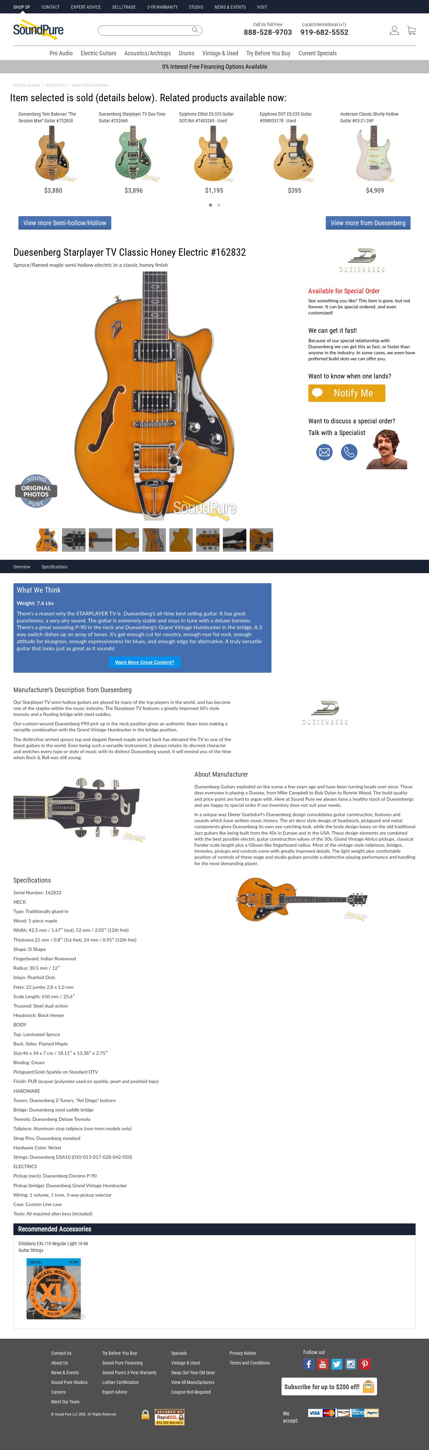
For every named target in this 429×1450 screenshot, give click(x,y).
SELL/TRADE (124, 7)
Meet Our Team (65, 1401)
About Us (59, 1363)
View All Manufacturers (192, 1382)
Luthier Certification (120, 1382)
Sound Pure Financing (122, 1363)
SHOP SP (21, 7)
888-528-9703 (268, 32)
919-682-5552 (324, 32)
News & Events (65, 1372)
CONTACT (51, 7)
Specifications (54, 566)
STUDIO (196, 7)
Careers (58, 1392)
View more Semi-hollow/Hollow (64, 223)
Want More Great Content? (145, 662)
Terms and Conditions (250, 1363)
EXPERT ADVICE (86, 7)
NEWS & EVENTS (230, 7)
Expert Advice (114, 1392)
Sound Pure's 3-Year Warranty (129, 1372)
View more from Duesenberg (368, 223)
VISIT (262, 7)
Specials (179, 1353)
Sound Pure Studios (69, 1382)
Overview (21, 566)
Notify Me (353, 393)
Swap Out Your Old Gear (193, 1372)
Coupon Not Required (191, 1392)
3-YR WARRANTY (162, 7)
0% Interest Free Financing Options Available (214, 66)
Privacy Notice (243, 1353)
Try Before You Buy (268, 53)
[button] (210, 205)
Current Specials (318, 53)
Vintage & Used (220, 53)
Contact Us (61, 1353)
